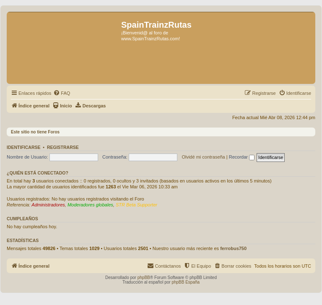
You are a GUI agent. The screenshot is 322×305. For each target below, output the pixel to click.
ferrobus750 (233, 248)
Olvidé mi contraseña (203, 156)
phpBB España (185, 282)
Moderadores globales (90, 204)
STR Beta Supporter (136, 204)
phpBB (144, 277)
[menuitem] (61, 93)
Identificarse (24, 147)
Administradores (48, 204)
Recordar (241, 156)
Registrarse (63, 147)
